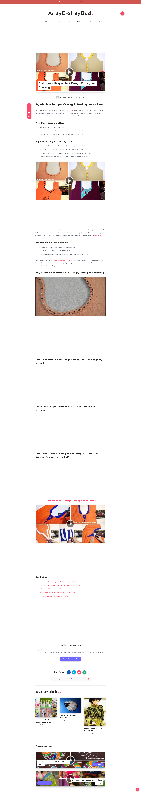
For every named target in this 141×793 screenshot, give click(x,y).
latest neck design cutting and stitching (50, 652)
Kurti (51, 650)
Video (101, 652)
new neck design (76, 652)
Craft (51, 22)
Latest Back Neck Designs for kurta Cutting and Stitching (58, 582)
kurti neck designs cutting (76, 650)
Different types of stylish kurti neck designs (54, 596)
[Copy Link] (70, 679)
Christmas (59, 22)
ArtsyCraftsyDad (70, 13)
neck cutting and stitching (61, 260)
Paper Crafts (69, 22)
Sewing (80, 645)
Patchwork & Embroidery (69, 645)
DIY (46, 22)
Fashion (46, 650)
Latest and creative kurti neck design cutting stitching (57, 593)
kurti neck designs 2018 (60, 650)
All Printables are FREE (75, 2)
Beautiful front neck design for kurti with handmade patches (59, 585)
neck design (69, 110)
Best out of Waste (96, 22)
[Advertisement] (70, 39)
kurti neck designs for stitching (94, 650)
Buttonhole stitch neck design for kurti (52, 589)
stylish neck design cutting (90, 652)
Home (40, 22)
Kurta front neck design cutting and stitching (70, 501)
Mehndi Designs (82, 22)
